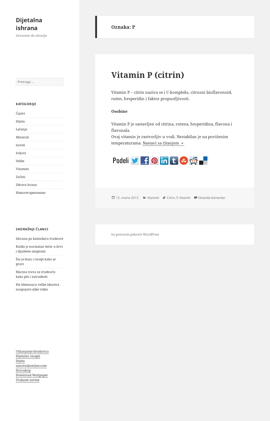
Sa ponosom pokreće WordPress (135, 234)
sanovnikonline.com (31, 365)
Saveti (20, 145)
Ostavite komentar (211, 197)
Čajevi (20, 113)
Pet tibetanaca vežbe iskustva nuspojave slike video (37, 287)
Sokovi (21, 153)
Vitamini (22, 169)
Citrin (171, 197)
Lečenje (21, 129)
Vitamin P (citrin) (147, 74)
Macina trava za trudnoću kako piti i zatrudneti (35, 274)
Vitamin (184, 197)
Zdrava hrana (26, 185)
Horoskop (23, 370)
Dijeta (20, 121)
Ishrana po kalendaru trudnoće (39, 238)
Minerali (22, 137)
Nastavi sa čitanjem (163, 143)
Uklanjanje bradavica (32, 351)
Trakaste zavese (27, 380)
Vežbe (20, 161)
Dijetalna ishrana (29, 24)
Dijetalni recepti (28, 356)
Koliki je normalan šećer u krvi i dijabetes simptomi (39, 249)
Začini (20, 177)
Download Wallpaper (32, 375)
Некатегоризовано (31, 192)
